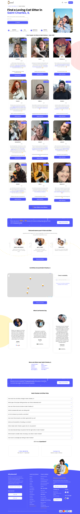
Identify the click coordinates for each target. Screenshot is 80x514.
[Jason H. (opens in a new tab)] (62, 142)
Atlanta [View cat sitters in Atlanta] (31, 476)
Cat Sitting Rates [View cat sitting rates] (44, 481)
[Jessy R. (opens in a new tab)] (40, 142)
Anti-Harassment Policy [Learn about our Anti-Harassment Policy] (42, 511)
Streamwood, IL (34, 368)
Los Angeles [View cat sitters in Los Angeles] (32, 488)
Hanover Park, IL (44, 365)
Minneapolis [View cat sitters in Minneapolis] (32, 489)
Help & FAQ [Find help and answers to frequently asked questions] (43, 490)
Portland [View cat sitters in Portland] (31, 497)
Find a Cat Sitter (40, 259)
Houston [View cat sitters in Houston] (31, 486)
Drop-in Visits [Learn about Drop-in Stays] (43, 496)
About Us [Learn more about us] (42, 478)
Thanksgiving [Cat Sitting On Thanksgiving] (43, 505)
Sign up (70, 2)
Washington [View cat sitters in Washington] (32, 504)
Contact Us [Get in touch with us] (56, 489)
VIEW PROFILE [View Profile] (18, 75)
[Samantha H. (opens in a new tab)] (18, 142)
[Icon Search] (57, 280)
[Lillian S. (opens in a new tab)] (39, 101)
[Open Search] (62, 2)
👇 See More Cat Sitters (40, 207)
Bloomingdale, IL (34, 369)
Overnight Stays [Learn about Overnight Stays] (44, 498)
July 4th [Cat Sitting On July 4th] (42, 503)
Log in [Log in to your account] (15, 494)
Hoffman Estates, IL (45, 368)
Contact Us (56, 450)
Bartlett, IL (33, 367)
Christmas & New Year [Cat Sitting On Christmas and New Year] (45, 506)
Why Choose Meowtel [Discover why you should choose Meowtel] (45, 483)
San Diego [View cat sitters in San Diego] (32, 499)
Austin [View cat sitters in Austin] (31, 478)
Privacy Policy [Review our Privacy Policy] (34, 511)
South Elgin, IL (43, 369)
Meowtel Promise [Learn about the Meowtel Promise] (44, 476)
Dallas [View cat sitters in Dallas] (31, 483)
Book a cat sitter (15, 486)
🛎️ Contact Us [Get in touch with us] (57, 499)
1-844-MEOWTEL (23, 450)
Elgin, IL (42, 364)
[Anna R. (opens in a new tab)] (17, 184)
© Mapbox (51, 296)
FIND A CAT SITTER (63, 222)
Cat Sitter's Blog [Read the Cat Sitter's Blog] (44, 492)
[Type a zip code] (62, 280)
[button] (9, 274)
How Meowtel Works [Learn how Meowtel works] (44, 479)
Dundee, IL (33, 365)
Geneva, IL (43, 366)
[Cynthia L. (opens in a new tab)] (18, 59)
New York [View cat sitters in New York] (31, 491)
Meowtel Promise (18, 223)
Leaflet (48, 296)
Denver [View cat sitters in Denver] (31, 484)
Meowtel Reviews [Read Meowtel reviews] (44, 484)
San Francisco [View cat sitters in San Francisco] (32, 501)
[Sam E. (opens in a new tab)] (40, 184)
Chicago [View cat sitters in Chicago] (31, 481)
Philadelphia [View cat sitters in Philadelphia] (32, 494)
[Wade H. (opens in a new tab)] (62, 101)
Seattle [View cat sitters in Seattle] (31, 502)
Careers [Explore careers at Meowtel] (42, 486)
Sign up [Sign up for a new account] (15, 498)
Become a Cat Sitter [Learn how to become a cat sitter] (60, 486)
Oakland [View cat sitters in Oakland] (31, 492)
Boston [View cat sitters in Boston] (31, 479)
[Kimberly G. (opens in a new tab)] (62, 59)
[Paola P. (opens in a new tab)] (17, 101)
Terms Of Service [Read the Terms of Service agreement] (27, 511)
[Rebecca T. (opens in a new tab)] (62, 184)
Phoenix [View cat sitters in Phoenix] (31, 496)
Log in (65, 2)
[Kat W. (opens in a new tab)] (40, 59)
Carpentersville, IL (34, 364)
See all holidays (44, 507)
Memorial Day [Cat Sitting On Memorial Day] (43, 502)
